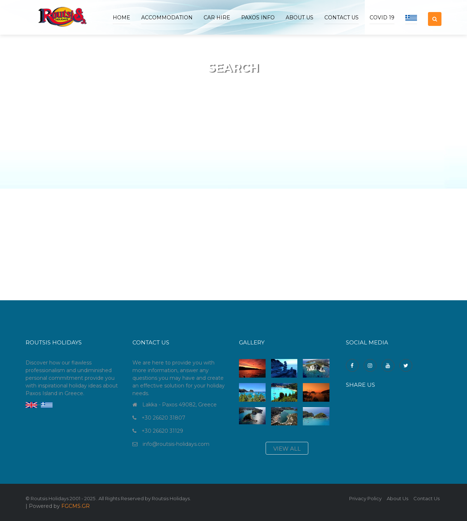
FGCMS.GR (75, 506)
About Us (397, 498)
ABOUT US (299, 17)
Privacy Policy (365, 498)
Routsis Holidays (171, 498)
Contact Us (341, 17)
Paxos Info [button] (258, 17)
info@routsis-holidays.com (176, 444)
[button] (434, 12)
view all (287, 448)
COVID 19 (382, 17)
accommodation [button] (167, 17)
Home (121, 17)
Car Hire (217, 17)
